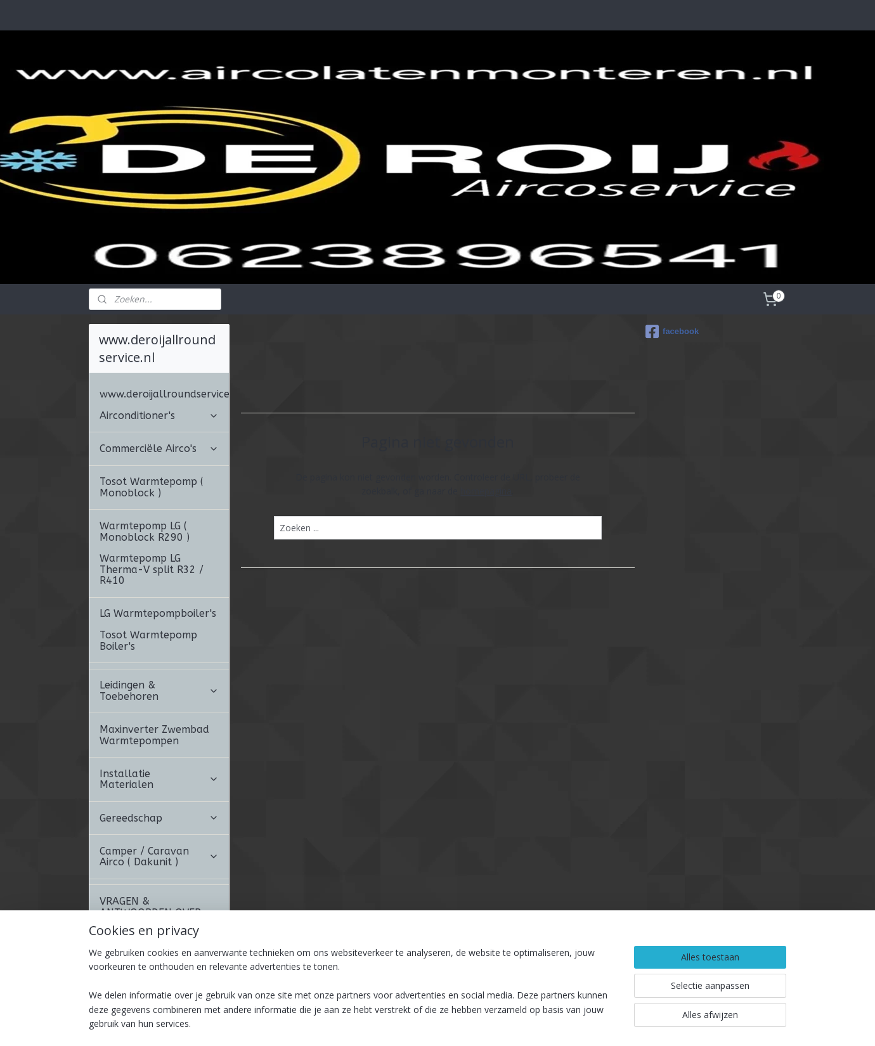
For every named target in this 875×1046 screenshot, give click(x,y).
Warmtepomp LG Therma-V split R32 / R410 (152, 569)
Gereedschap (159, 818)
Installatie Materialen (159, 779)
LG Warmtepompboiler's (158, 613)
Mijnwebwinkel (602, 1023)
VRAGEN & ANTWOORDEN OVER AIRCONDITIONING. (159, 912)
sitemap (416, 1023)
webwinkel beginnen (491, 1023)
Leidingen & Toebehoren (159, 690)
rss (443, 1023)
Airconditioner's (159, 416)
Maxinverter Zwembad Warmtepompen (154, 735)
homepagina (486, 491)
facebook (672, 331)
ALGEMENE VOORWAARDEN (138, 962)
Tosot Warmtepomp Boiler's (148, 640)
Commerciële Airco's (159, 448)
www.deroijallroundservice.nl (164, 394)
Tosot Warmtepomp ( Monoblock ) (152, 487)
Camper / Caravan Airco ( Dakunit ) (159, 856)
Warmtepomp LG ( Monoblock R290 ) (145, 531)
